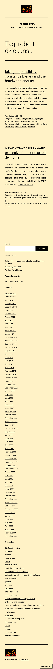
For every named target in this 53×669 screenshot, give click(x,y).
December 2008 (11, 418)
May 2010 (9, 361)
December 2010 (11, 337)
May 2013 (9, 300)
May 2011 (9, 320)
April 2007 (9, 486)
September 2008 (11, 428)
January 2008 (10, 455)
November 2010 (11, 341)
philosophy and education (15, 602)
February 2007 (10, 492)
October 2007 (10, 465)
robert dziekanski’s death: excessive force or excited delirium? (25, 153)
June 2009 (9, 398)
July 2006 (9, 516)
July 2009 (9, 395)
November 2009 (11, 381)
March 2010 (9, 368)
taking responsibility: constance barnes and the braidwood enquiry (25, 76)
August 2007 (10, 472)
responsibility (9, 127)
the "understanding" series (15, 619)
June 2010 (9, 357)
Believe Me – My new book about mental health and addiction (25, 262)
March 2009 (9, 408)
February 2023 (10, 297)
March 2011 (9, 327)
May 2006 (9, 523)
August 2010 (10, 351)
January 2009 (10, 415)
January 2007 (10, 496)
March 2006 (9, 529)
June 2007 (9, 479)
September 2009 (11, 388)
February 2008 (10, 452)
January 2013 (10, 303)
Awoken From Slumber (14, 270)
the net (7, 625)
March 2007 (9, 489)
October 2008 (10, 425)
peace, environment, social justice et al (20, 598)
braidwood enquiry (28, 124)
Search (7, 244)
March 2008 (9, 448)
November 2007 (11, 462)
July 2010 (9, 354)
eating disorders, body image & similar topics (22, 575)
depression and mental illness (26, 195)
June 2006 (9, 519)
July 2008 (9, 435)
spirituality (9, 615)
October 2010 (10, 344)
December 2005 (11, 536)
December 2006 (11, 499)
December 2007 (11, 459)
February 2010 (10, 371)
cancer (7, 561)
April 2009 (9, 405)
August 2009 (10, 391)
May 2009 (9, 401)
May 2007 (9, 482)
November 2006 (11, 502)
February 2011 (10, 330)
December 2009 (11, 378)
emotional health (21, 121)
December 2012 (11, 307)
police (32, 203)
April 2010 (9, 364)
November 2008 (11, 421)
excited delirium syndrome (20, 203)
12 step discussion (12, 548)
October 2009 (10, 384)
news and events (33, 121)
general (8, 582)
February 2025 (10, 293)
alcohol (18, 119)
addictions (9, 551)
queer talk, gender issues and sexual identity (22, 609)
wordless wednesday (13, 636)
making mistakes (41, 124)
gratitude (8, 585)
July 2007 (9, 475)
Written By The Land (13, 267)
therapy (8, 629)
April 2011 (9, 324)
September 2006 (11, 509)
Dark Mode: (46, 666)
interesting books (11, 592)
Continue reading (30, 108)
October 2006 (10, 506)
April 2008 (9, 445)
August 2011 (10, 317)
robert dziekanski (21, 127)
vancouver (31, 127)
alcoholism (17, 124)
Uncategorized (10, 632)
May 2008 (9, 442)
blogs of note (10, 558)
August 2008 (10, 432)
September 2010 (11, 347)
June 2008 (9, 438)
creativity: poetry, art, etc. (14, 568)
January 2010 (10, 374)
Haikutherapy (26, 24)
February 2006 (10, 533)
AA (12, 124)
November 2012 (11, 310)
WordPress (25, 659)
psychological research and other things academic (24, 605)
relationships (10, 612)
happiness (9, 588)
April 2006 (9, 526)
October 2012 (10, 314)
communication (11, 565)
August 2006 (10, 512)
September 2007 (11, 469)
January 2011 (10, 334)
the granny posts (11, 622)
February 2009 (10, 411)
